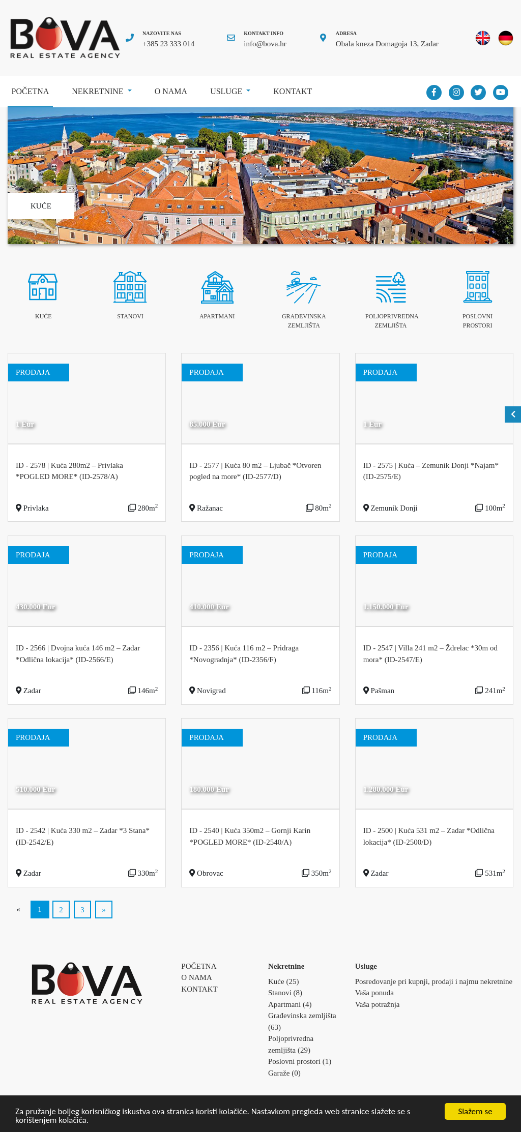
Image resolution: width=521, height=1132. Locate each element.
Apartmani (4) (289, 1004)
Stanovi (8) (285, 993)
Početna (32, 88)
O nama (171, 91)
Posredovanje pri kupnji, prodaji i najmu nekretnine (434, 981)
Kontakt (292, 91)
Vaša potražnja (377, 1004)
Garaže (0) (284, 1073)
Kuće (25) (283, 981)
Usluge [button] (227, 91)
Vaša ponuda (374, 993)
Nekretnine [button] (98, 91)
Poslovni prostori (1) (299, 1061)
